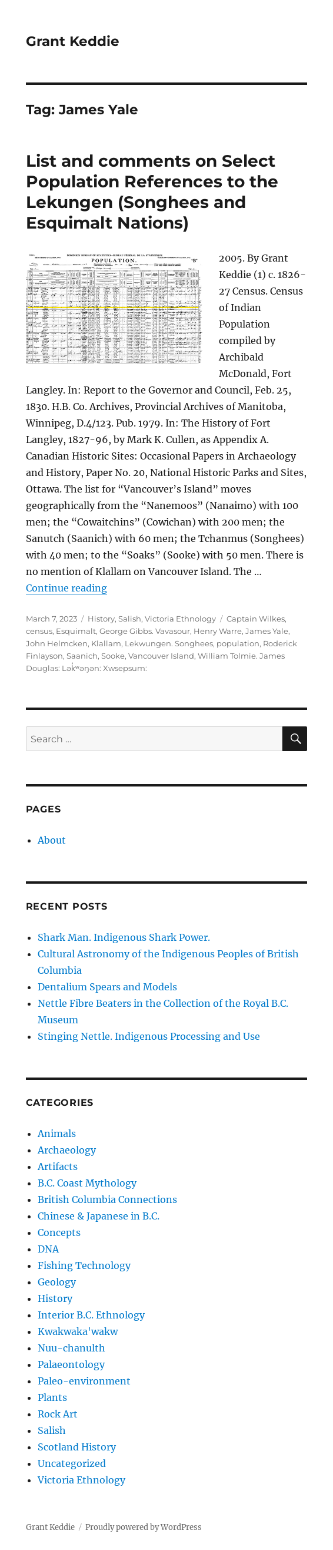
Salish (129, 618)
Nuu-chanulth (71, 1348)
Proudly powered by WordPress (143, 1527)
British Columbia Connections (107, 1199)
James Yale (266, 631)
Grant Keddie (72, 41)
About (52, 840)
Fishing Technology (84, 1265)
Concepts (59, 1232)
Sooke (113, 655)
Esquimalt (76, 631)
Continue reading (66, 588)
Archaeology (67, 1150)
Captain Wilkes (256, 618)
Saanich (82, 655)
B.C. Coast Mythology (87, 1183)
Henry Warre (218, 631)
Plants (52, 1397)
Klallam (106, 643)
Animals (57, 1133)
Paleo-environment (84, 1381)
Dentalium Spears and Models (107, 987)
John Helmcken (57, 643)
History (101, 618)
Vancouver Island (161, 655)
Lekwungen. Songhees (169, 643)
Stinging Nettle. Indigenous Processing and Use (149, 1036)
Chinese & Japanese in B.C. (98, 1216)
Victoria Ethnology (180, 618)
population (238, 643)
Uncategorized (72, 1463)
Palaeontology (71, 1364)
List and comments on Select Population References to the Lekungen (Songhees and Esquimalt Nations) (152, 192)
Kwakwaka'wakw (78, 1331)
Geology (57, 1282)
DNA (48, 1249)
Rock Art (58, 1414)
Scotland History (77, 1447)
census (39, 631)
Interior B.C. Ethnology (91, 1315)
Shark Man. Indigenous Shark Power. (124, 937)
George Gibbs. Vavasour (144, 631)
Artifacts (58, 1166)
